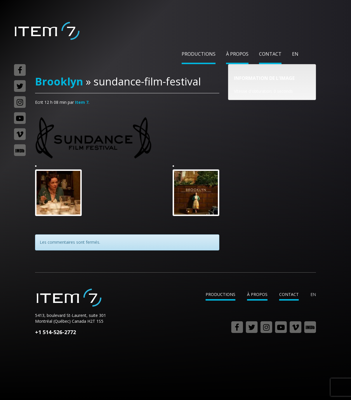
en (295, 54)
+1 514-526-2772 (55, 332)
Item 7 (46, 31)
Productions (199, 54)
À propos (237, 54)
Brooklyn (59, 81)
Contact (270, 54)
